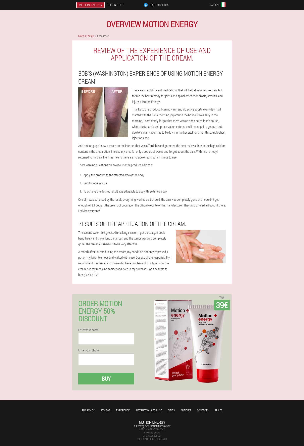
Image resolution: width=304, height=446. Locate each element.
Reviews (105, 410)
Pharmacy (88, 410)
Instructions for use (149, 410)
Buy (106, 378)
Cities (171, 410)
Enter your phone (88, 350)
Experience (123, 410)
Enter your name (88, 330)
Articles (186, 410)
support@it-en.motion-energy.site (152, 426)
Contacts (203, 410)
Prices (218, 410)
